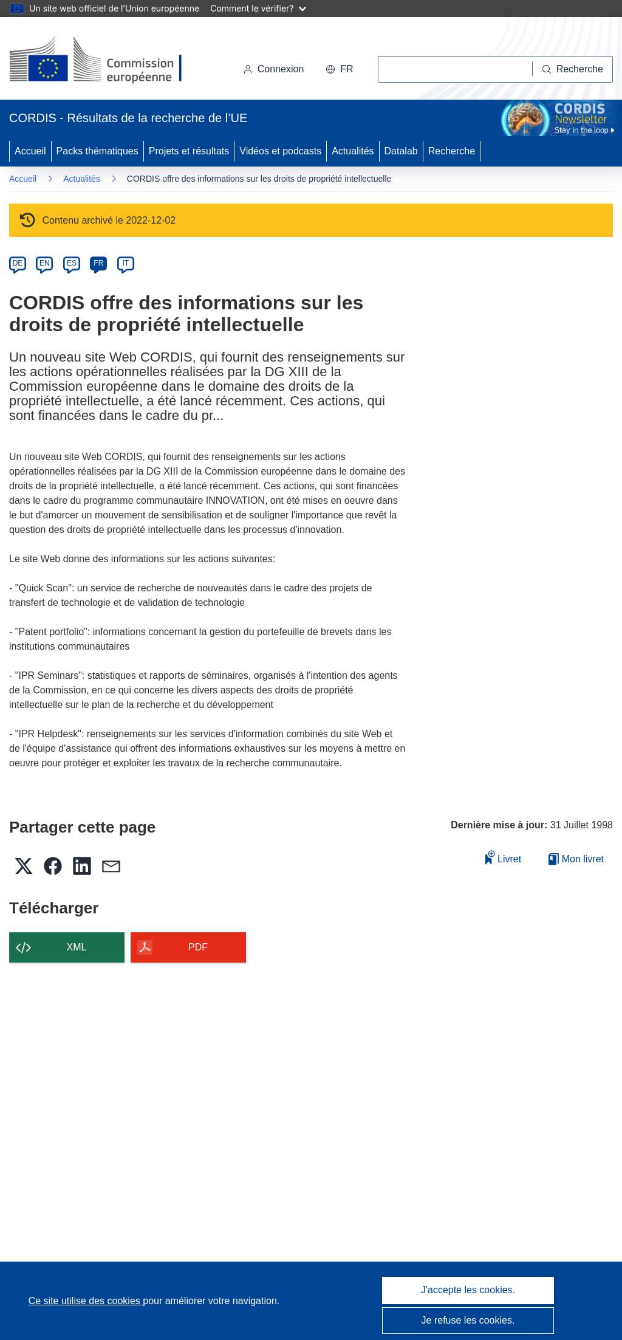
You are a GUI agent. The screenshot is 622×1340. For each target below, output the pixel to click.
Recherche (451, 151)
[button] (339, 69)
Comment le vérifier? (258, 8)
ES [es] (72, 263)
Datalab (401, 151)
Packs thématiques (97, 151)
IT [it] (125, 263)
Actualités (353, 151)
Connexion (273, 69)
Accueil (30, 151)
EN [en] (44, 263)
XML (77, 947)
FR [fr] (98, 263)
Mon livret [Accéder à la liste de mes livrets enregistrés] (576, 859)
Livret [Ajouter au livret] (503, 857)
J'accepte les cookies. (468, 1290)
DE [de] (18, 263)
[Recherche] (573, 69)
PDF (198, 947)
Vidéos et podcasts (280, 151)
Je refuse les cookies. (468, 1320)
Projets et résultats (189, 151)
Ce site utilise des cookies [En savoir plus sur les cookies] (86, 1301)
